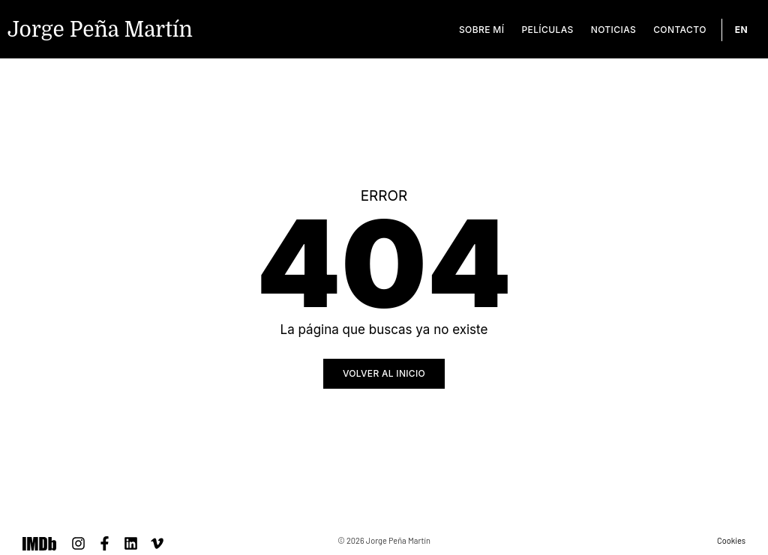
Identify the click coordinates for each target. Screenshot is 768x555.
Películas (547, 29)
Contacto (679, 29)
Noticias (613, 29)
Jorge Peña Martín (100, 30)
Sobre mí (481, 29)
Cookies (731, 540)
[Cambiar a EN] (741, 30)
